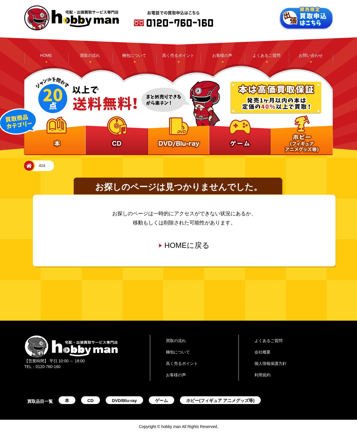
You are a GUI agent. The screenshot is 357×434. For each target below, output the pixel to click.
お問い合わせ (311, 55)
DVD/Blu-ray (124, 400)
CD (90, 400)
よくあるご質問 (266, 55)
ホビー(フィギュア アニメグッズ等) (220, 400)
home (28, 166)
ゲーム (161, 400)
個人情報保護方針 (270, 363)
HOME (46, 55)
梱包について (134, 55)
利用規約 (262, 375)
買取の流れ (90, 55)
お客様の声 (222, 55)
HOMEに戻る (187, 245)
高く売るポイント (178, 55)
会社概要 (262, 352)
